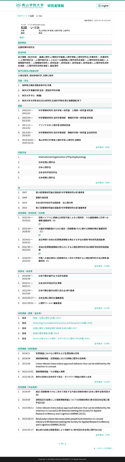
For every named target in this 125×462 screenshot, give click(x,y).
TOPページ (22, 15)
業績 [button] (21, 37)
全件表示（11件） (102, 308)
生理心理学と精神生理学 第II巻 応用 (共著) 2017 (55, 328)
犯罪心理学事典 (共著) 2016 (46, 333)
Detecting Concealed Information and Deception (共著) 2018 (62, 322)
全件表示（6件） (103, 147)
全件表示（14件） (102, 266)
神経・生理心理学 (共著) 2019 (47, 317)
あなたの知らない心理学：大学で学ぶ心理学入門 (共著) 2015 (61, 338)
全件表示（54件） (102, 343)
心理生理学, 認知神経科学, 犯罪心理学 (35, 75)
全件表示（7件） (103, 434)
